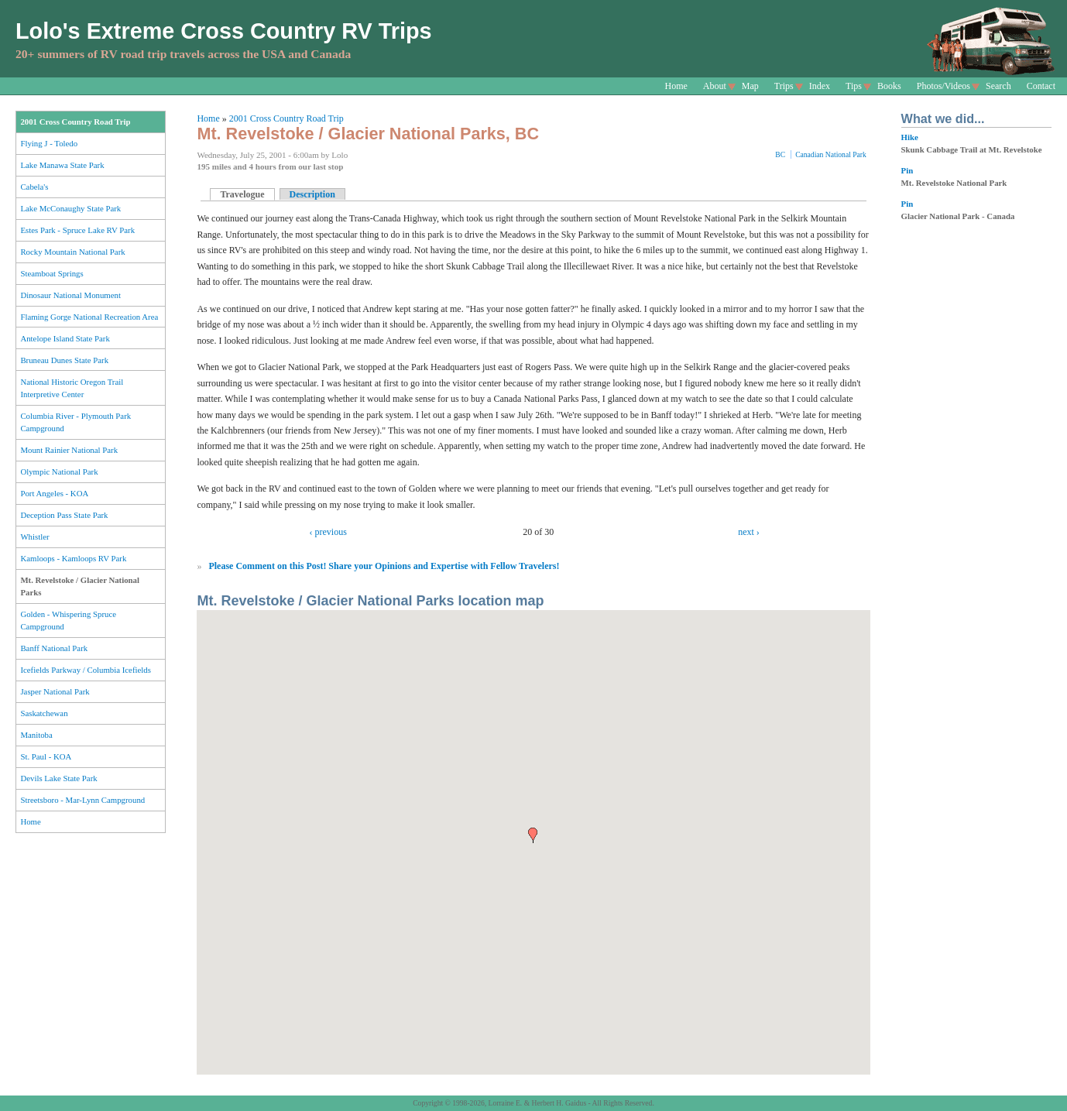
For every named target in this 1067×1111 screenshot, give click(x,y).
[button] (532, 835)
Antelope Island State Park (64, 338)
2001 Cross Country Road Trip (75, 121)
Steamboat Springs (51, 273)
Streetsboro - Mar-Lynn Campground (82, 799)
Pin (907, 170)
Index (819, 86)
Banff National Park (53, 648)
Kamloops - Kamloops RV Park (73, 558)
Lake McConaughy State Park (70, 208)
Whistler (34, 536)
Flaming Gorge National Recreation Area (89, 316)
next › (749, 531)
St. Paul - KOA (45, 756)
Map (750, 86)
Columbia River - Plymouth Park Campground (75, 422)
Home (676, 86)
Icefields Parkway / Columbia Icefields (85, 669)
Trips (784, 86)
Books (889, 86)
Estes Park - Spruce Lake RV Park (77, 230)
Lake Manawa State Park (62, 165)
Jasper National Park (54, 691)
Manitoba (36, 734)
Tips (854, 86)
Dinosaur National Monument (70, 295)
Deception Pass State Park (64, 514)
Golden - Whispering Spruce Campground (68, 620)
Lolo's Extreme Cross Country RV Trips (223, 31)
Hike (909, 137)
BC (780, 154)
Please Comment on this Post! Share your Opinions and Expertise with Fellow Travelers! (383, 566)
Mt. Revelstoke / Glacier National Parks (79, 586)
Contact (1041, 86)
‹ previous (328, 531)
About (714, 86)
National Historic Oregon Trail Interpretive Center (71, 388)
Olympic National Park (59, 471)
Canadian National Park (830, 154)
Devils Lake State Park (58, 778)
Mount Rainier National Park (69, 449)
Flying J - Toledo (48, 143)
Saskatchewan (43, 713)
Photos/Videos (943, 86)
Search (998, 86)
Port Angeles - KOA (54, 493)
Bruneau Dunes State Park (64, 360)
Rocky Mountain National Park (72, 251)
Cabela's (34, 186)
